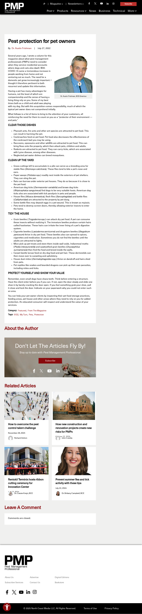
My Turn (23, 315)
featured (22, 311)
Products (62, 11)
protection (39, 315)
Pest (49, 11)
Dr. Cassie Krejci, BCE (23, 494)
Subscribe (128, 4)
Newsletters (75, 4)
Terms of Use (90, 609)
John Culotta (67, 438)
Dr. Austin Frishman (21, 48)
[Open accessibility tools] (7, 607)
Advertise (34, 578)
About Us (9, 578)
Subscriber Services (14, 583)
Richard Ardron (20, 438)
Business (104, 11)
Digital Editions (62, 578)
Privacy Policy (112, 609)
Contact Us (35, 583)
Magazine (55, 4)
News (92, 11)
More (131, 11)
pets (31, 315)
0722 (16, 315)
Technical (119, 11)
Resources (77, 11)
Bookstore (59, 583)
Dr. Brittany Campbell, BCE (73, 494)
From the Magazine (37, 311)
